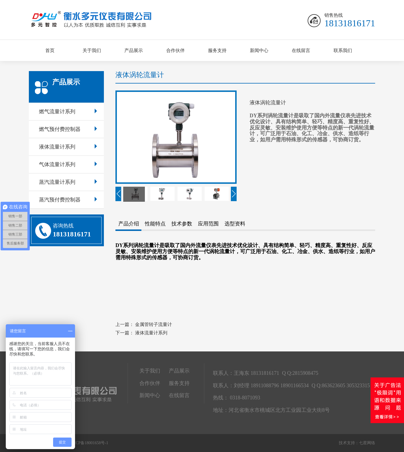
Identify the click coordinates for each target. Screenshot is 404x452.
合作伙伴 (175, 50)
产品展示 (133, 50)
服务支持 (217, 50)
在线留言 (301, 50)
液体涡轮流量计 (139, 75)
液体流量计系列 (68, 147)
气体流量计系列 (68, 164)
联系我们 (343, 50)
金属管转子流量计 (153, 324)
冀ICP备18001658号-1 (89, 443)
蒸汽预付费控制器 (68, 200)
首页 (50, 50)
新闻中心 (259, 50)
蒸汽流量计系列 (68, 182)
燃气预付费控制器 (68, 129)
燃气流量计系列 (68, 111)
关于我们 (92, 50)
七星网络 (367, 443)
